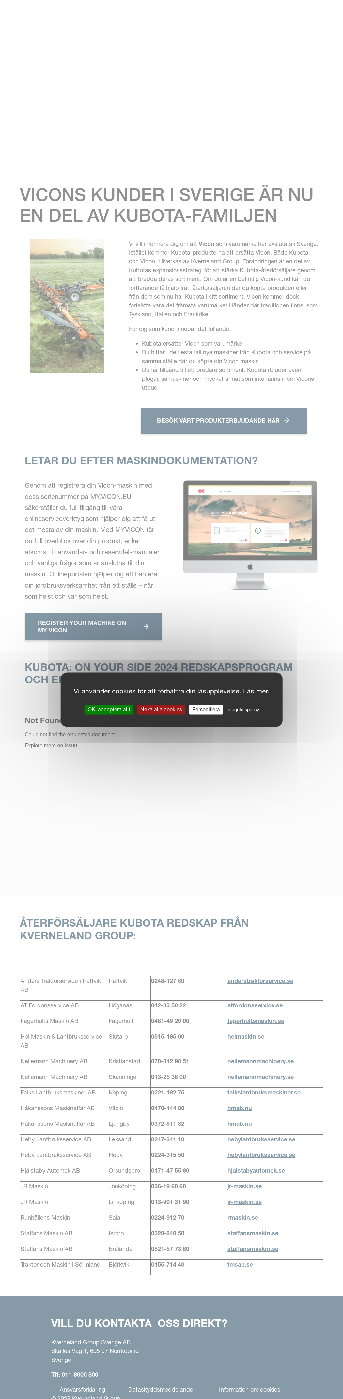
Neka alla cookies (161, 709)
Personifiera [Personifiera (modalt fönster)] (206, 709)
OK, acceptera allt (109, 709)
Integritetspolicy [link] (242, 710)
